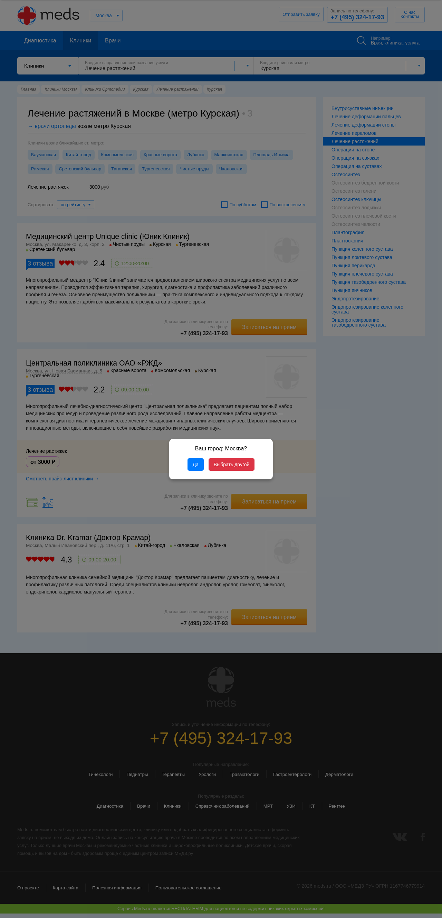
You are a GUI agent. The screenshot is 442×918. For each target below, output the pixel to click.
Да (196, 464)
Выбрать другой (231, 464)
